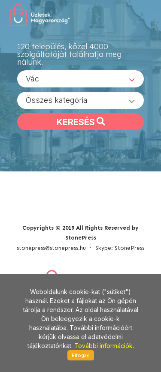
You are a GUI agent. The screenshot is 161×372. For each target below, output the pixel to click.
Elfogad (81, 355)
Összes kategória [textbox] (57, 100)
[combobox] (80, 78)
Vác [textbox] (32, 78)
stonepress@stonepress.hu (51, 248)
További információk (103, 345)
